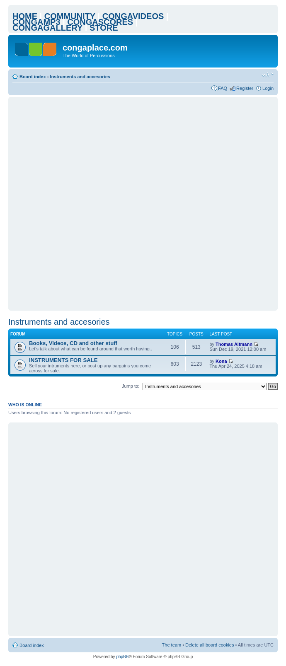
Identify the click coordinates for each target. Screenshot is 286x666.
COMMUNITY (69, 16)
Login (268, 88)
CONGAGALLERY (47, 27)
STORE (104, 27)
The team (171, 644)
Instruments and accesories (80, 76)
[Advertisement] (97, 203)
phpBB (122, 656)
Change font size (268, 75)
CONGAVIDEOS (133, 16)
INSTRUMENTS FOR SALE (63, 360)
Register (244, 88)
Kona (221, 361)
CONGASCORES (100, 22)
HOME (24, 16)
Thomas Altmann (234, 344)
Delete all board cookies (209, 644)
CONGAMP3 (36, 22)
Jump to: (130, 386)
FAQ (222, 88)
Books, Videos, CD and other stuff (73, 343)
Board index (32, 76)
